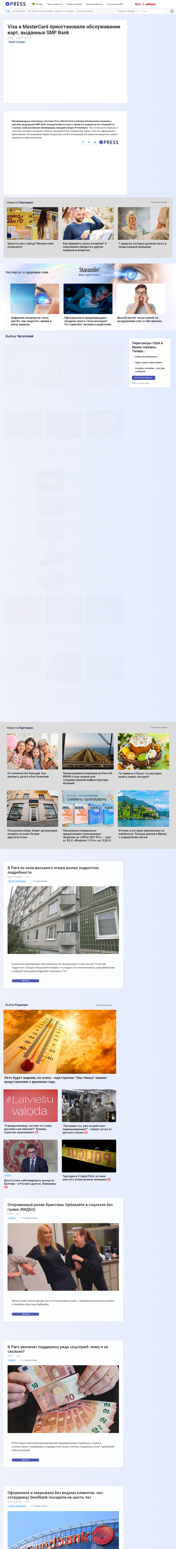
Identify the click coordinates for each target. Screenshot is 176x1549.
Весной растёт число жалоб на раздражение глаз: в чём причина (139, 263)
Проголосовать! (143, 321)
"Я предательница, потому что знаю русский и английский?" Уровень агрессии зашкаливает (28, 769)
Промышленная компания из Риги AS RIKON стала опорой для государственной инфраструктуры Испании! (87, 542)
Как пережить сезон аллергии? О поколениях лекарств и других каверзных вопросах (85, 217)
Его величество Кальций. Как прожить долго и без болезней (28, 539)
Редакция (122, 11)
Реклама (131, 11)
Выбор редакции (95, 4)
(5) (109, 790)
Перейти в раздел (159, 202)
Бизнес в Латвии (17, 42)
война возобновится (146, 300)
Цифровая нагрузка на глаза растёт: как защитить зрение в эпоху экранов (31, 265)
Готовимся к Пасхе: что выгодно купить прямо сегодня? (140, 539)
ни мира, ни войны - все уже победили (150, 313)
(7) (36, 772)
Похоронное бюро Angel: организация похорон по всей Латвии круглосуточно (32, 565)
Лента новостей (54, 4)
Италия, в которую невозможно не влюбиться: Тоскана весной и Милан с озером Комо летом (143, 565)
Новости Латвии (74, 4)
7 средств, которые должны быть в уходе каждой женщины (142, 216)
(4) (6, 798)
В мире (37, 4)
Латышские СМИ (115, 4)
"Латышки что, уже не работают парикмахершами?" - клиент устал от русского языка (87, 769)
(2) (86, 772)
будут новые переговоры (148, 306)
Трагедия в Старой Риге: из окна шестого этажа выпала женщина (84, 788)
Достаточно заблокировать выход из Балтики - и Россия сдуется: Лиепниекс (30, 793)
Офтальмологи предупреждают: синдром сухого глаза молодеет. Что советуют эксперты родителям (87, 265)
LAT (8, 11)
